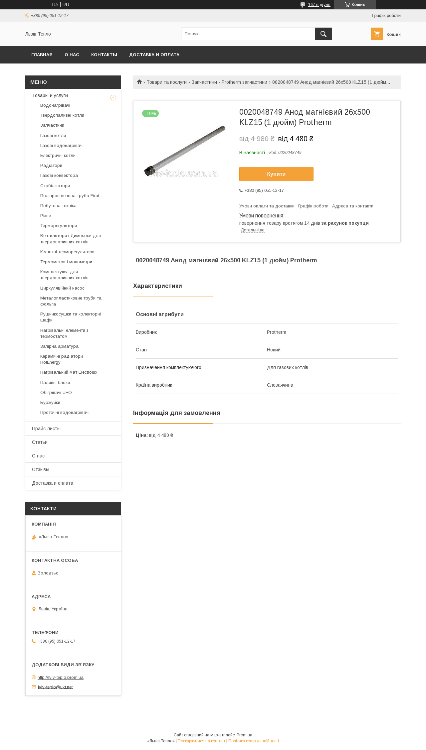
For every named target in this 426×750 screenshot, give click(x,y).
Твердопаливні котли (62, 115)
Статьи (40, 442)
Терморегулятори (58, 225)
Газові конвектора (59, 175)
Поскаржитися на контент (201, 741)
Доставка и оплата (154, 54)
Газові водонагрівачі (62, 145)
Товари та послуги (166, 82)
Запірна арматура (59, 346)
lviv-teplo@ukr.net (55, 686)
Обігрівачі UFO (56, 392)
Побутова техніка (58, 205)
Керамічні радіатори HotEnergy (61, 359)
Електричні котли (58, 155)
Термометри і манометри (66, 261)
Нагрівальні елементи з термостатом (64, 333)
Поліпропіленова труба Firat (69, 195)
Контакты (104, 54)
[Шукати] (323, 34)
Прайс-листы (46, 428)
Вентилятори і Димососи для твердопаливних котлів (70, 238)
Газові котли (53, 135)
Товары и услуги (50, 95)
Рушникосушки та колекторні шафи (70, 317)
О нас (72, 54)
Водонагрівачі (55, 105)
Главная (42, 54)
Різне (45, 215)
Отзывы (40, 469)
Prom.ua (244, 735)
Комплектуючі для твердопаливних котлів (64, 274)
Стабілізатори (55, 185)
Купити (276, 174)
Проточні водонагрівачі (65, 412)
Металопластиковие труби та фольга (71, 301)
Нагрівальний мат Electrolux (69, 372)
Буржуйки (50, 402)
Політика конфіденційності (253, 741)
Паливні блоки (55, 382)
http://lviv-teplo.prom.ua (61, 677)
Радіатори (51, 165)
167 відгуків (319, 4)
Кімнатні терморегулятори (67, 251)
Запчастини (204, 82)
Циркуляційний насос (62, 288)
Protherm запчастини (244, 82)
